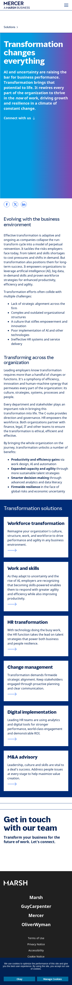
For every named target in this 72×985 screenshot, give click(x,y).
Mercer (36, 915)
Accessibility (36, 950)
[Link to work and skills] (36, 604)
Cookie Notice (36, 957)
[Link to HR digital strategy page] (36, 739)
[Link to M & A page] (36, 784)
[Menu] (66, 5)
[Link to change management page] (36, 694)
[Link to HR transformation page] (36, 649)
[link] (6, 204)
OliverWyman (36, 924)
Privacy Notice (36, 944)
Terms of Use (36, 938)
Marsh (36, 897)
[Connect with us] (19, 118)
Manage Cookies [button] (52, 979)
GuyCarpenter (36, 906)
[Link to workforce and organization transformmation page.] (36, 550)
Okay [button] (19, 979)
